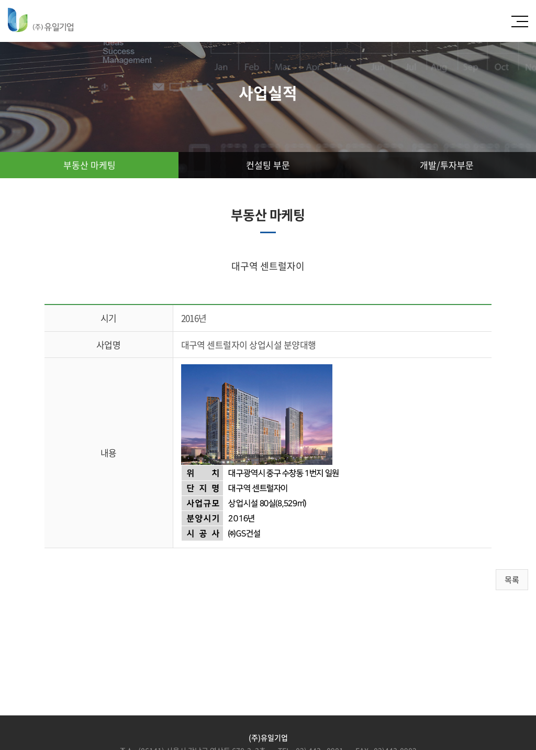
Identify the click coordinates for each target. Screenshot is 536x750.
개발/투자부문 (447, 164)
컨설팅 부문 (268, 164)
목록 (512, 579)
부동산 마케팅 (89, 164)
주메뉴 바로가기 (0, 0)
